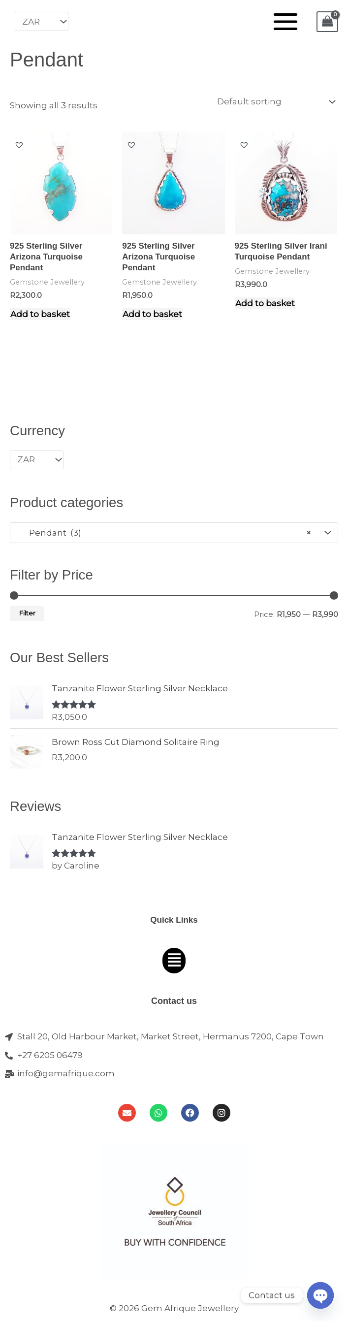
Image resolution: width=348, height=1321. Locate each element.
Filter (27, 613)
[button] (19, 144)
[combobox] (174, 532)
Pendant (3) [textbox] (164, 533)
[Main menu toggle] (285, 21)
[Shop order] (274, 102)
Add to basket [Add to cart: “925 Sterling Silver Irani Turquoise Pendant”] (265, 303)
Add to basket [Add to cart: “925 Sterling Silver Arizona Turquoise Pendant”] (40, 314)
